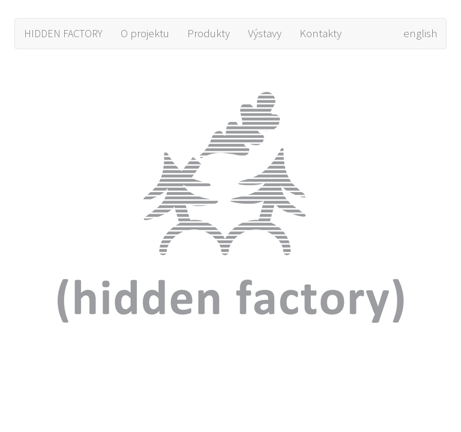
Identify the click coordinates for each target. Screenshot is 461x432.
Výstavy (265, 33)
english (420, 33)
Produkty (208, 33)
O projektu (145, 33)
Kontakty (321, 33)
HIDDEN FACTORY (63, 33)
